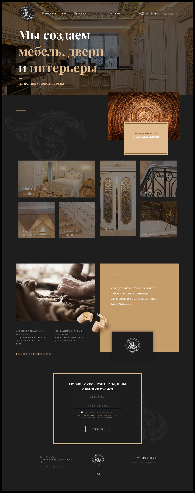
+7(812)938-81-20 (149, 13)
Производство (82, 13)
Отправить (97, 428)
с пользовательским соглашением (96, 414)
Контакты (114, 13)
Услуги (65, 13)
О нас (99, 13)
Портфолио (49, 13)
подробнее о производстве (38, 353)
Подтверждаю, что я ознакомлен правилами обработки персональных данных (97, 415)
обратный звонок (170, 13)
